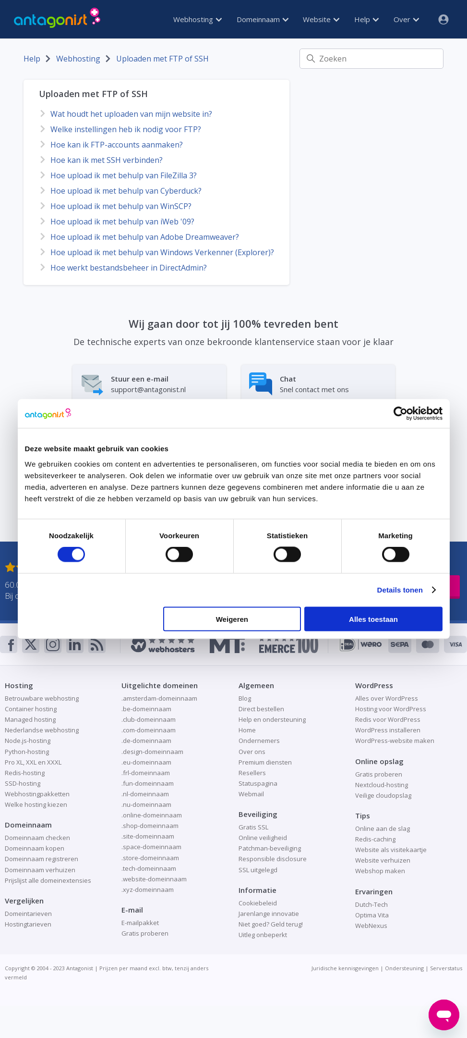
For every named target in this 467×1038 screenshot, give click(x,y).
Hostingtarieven (28, 924)
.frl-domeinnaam (145, 772)
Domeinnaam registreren (41, 858)
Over (406, 19)
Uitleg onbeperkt (263, 934)
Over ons (252, 751)
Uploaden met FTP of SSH (162, 58)
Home (247, 730)
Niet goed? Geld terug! (271, 924)
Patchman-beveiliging (270, 848)
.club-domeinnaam (148, 719)
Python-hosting (27, 751)
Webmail (251, 794)
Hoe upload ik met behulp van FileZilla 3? (123, 175)
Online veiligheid (263, 837)
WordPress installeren (387, 730)
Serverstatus (446, 968)
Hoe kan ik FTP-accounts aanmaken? (116, 144)
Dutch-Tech (371, 904)
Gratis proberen (144, 933)
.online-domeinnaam (151, 815)
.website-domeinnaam (154, 879)
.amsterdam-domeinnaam (159, 698)
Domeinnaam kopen (34, 848)
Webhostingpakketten (37, 794)
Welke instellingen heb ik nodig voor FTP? (125, 129)
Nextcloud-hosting (381, 784)
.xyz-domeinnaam (147, 889)
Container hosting (31, 708)
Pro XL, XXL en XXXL (33, 762)
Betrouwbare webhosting (42, 698)
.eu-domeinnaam (146, 762)
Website (321, 19)
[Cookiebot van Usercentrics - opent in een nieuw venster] (401, 414)
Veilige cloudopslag (383, 795)
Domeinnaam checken (37, 837)
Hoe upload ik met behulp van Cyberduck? (126, 190)
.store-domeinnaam (150, 857)
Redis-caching (375, 839)
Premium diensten (265, 762)
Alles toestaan (373, 619)
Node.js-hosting (27, 740)
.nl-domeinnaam (145, 794)
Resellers (252, 772)
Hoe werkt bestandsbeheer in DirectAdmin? (128, 267)
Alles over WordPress (386, 698)
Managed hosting (30, 719)
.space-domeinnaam (151, 846)
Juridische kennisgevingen (345, 968)
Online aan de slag (382, 828)
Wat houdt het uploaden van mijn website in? (131, 114)
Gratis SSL (253, 827)
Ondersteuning (404, 968)
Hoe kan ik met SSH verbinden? (106, 160)
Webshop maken (380, 870)
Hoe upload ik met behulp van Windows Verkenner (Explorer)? (162, 252)
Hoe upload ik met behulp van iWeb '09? (122, 221)
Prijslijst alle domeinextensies (48, 880)
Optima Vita (372, 915)
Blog (245, 698)
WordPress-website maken (394, 740)
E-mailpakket (140, 922)
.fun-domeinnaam (147, 783)
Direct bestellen (261, 708)
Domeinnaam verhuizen (40, 869)
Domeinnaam (262, 19)
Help (366, 19)
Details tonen (400, 590)
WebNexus (371, 925)
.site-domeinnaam (147, 836)
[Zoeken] (371, 58)
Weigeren (232, 619)
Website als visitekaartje (391, 849)
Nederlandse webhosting (42, 730)
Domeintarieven (28, 913)
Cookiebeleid (258, 903)
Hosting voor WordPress (390, 708)
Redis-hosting (25, 772)
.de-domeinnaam (146, 740)
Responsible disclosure (273, 858)
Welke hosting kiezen (36, 804)
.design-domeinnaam (152, 751)
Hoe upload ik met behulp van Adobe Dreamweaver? (144, 237)
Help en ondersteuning (272, 719)
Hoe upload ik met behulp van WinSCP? (121, 206)
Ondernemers (259, 740)
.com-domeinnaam (148, 730)
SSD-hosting (22, 783)
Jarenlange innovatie (269, 913)
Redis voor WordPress (387, 719)
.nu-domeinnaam (146, 804)
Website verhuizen (382, 860)
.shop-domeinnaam (150, 825)
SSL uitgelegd (258, 869)
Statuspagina (258, 783)
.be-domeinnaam (146, 708)
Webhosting (197, 19)
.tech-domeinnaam (148, 868)
